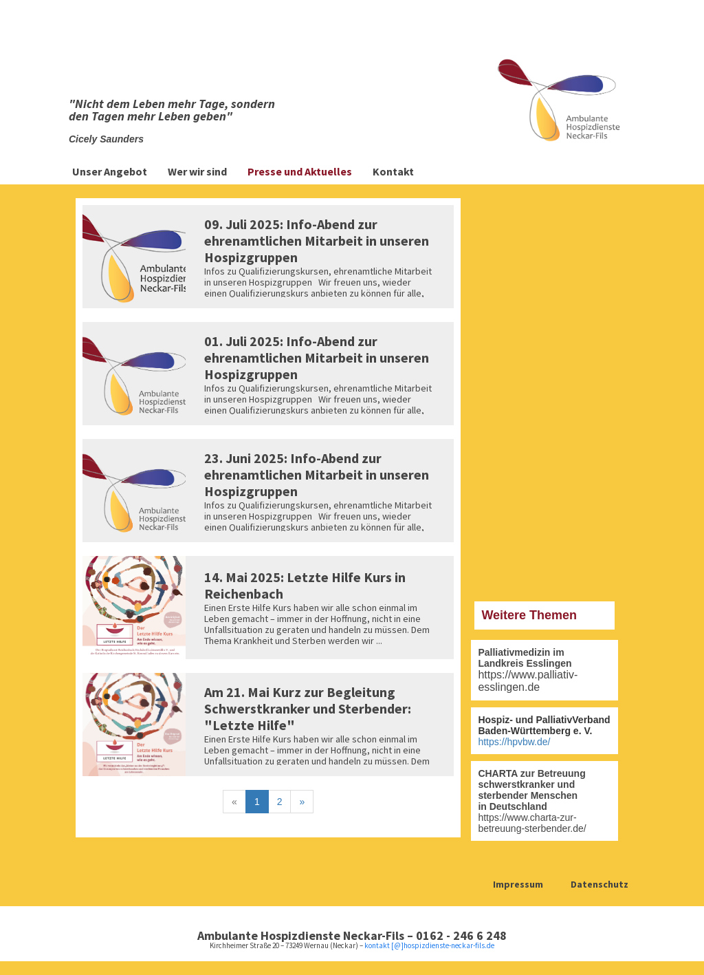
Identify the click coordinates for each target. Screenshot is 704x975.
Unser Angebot (109, 171)
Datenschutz (599, 884)
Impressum (518, 884)
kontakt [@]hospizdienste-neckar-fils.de (429, 945)
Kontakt (393, 171)
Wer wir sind (197, 171)
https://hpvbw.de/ (514, 741)
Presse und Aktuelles (300, 171)
